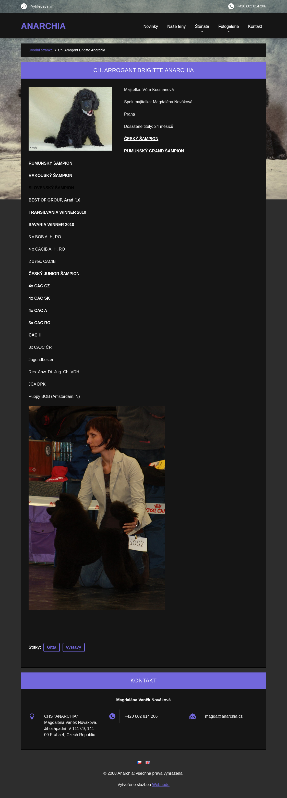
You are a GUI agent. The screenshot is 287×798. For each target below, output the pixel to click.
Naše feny (176, 26)
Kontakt (255, 26)
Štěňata (202, 28)
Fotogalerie (228, 28)
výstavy (73, 647)
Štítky (34, 647)
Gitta (51, 647)
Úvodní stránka (41, 50)
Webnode (161, 784)
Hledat (24, 6)
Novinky (151, 26)
